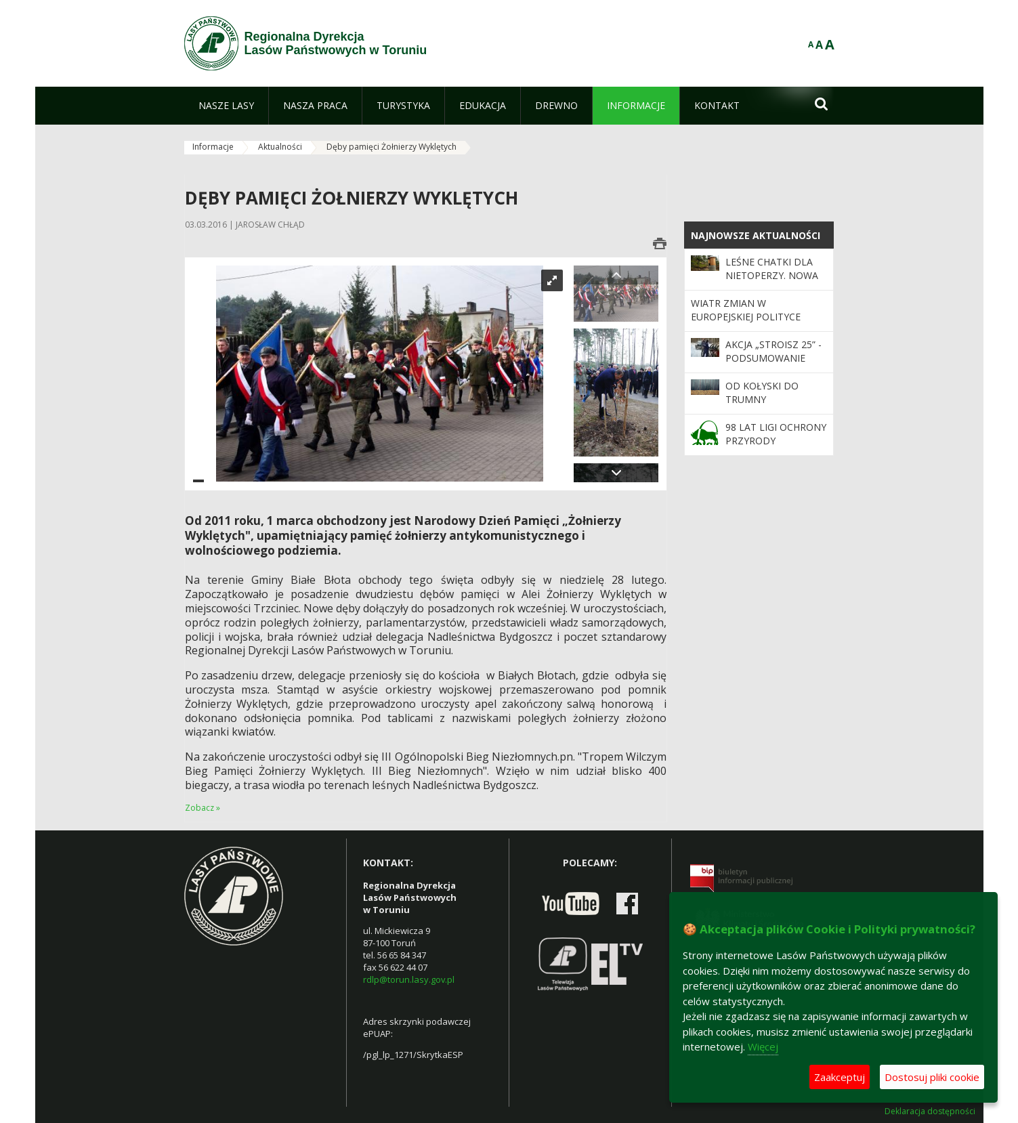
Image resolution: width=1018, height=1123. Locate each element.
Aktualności (280, 146)
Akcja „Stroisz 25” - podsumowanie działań (773, 358)
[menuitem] (226, 106)
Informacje (213, 146)
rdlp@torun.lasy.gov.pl (408, 979)
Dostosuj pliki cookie (932, 1077)
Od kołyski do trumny (762, 392)
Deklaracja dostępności (930, 1111)
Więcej (763, 1046)
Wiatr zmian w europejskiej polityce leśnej (746, 317)
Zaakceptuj (839, 1077)
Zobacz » (202, 807)
